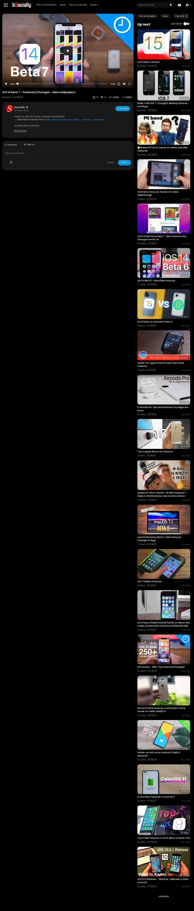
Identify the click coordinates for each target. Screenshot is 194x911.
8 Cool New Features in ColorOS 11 (156, 796)
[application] (68, 51)
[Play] (6, 83)
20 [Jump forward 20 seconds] (119, 84)
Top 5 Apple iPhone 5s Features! (155, 451)
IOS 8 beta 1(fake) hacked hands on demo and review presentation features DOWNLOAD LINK (163, 624)
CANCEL (110, 162)
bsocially (21, 107)
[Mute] (124, 83)
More (94, 5)
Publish (124, 162)
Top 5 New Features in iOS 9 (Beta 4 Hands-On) (163, 838)
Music (62, 5)
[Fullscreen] (129, 83)
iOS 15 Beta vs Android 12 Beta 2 (154, 321)
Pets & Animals (78, 5)
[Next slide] (186, 16)
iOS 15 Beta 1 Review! (148, 62)
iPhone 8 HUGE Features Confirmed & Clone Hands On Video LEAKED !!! (161, 710)
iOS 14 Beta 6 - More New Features (156, 280)
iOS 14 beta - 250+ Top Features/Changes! (161, 667)
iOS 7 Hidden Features (149, 581)
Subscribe (122, 108)
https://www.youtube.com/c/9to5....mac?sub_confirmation (75, 119)
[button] (188, 5)
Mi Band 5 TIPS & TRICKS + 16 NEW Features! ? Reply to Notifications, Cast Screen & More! (161, 494)
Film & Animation (46, 5)
